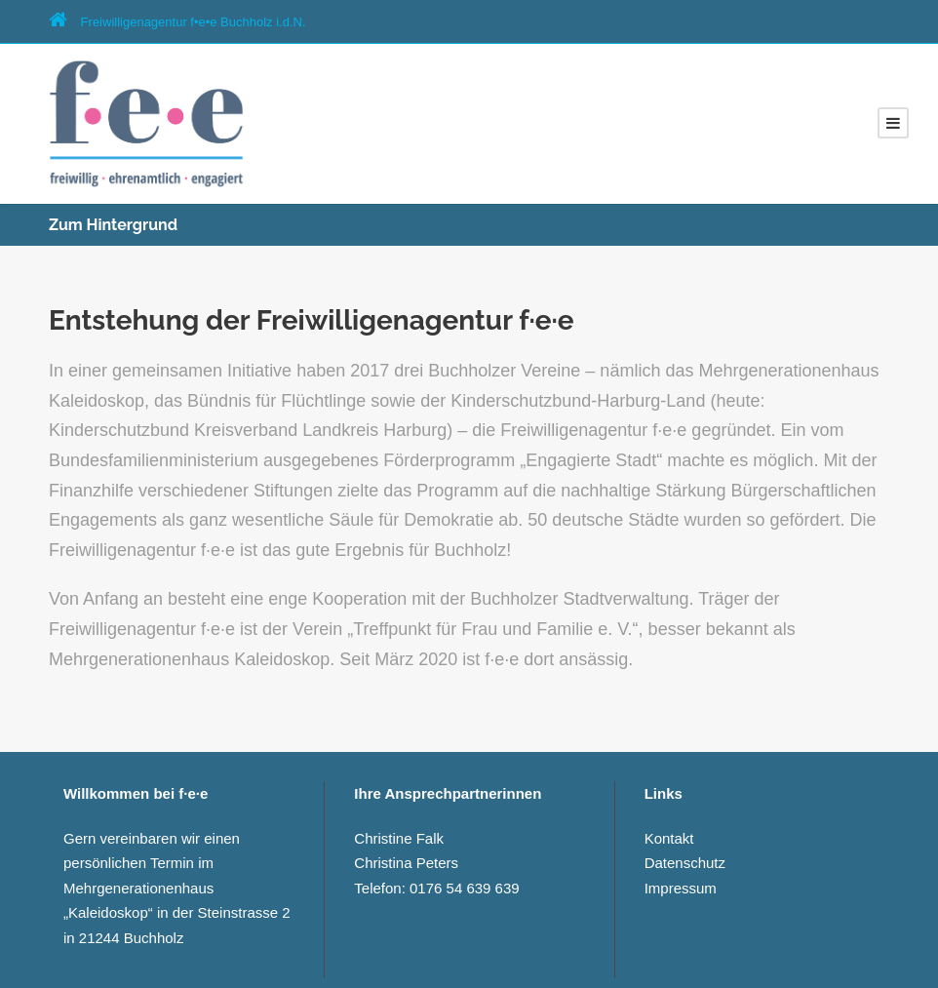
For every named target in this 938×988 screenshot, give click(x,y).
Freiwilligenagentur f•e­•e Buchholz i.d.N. (177, 22)
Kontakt (669, 838)
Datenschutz (685, 862)
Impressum (681, 888)
